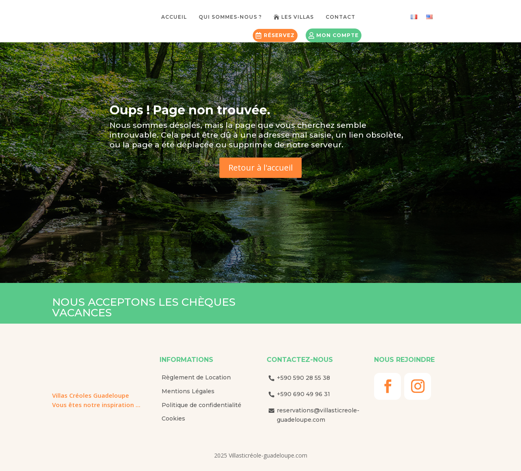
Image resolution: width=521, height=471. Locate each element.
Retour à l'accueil (260, 167)
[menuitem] (177, 15)
